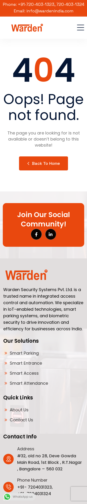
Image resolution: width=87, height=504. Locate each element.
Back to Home (43, 163)
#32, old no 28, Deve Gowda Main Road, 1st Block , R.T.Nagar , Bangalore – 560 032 (49, 462)
